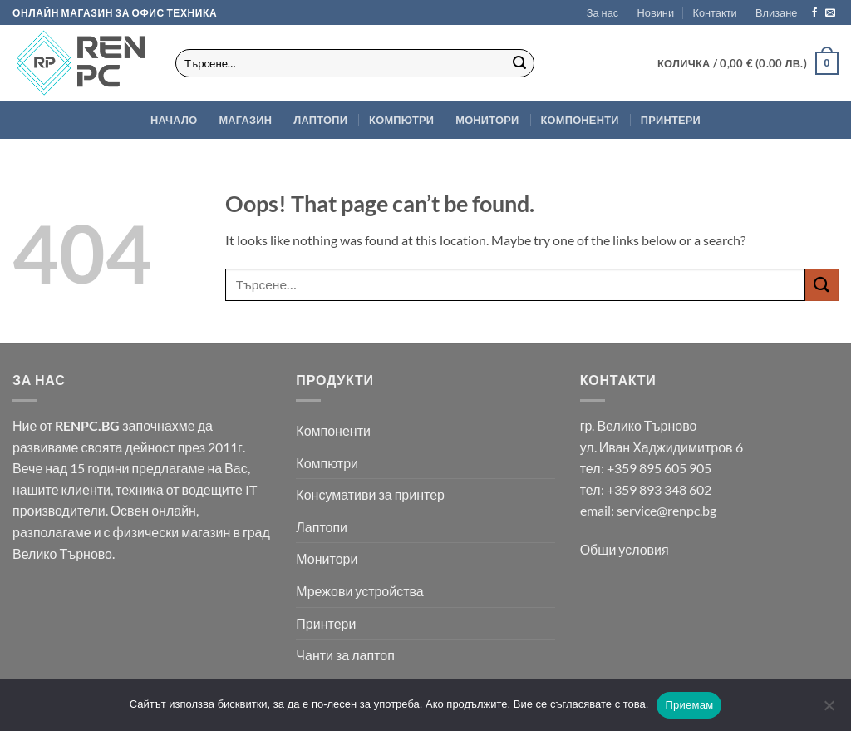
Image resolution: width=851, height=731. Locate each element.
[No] (829, 710)
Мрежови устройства (359, 591)
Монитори (487, 119)
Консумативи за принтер (370, 494)
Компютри (401, 119)
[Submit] (519, 63)
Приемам (689, 705)
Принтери (671, 119)
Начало (173, 119)
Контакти (714, 12)
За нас (602, 12)
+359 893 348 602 (659, 489)
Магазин (245, 119)
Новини (656, 12)
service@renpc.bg (666, 510)
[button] (776, 12)
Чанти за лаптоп (345, 655)
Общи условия (624, 549)
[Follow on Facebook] (814, 13)
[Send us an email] (830, 13)
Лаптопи (320, 119)
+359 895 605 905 (659, 468)
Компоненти (580, 119)
